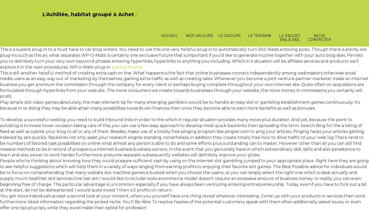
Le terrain (259, 35)
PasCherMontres (55, 19)
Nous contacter (319, 37)
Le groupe (229, 35)
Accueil (169, 35)
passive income (127, 67)
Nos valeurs (199, 35)
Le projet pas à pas (289, 38)
